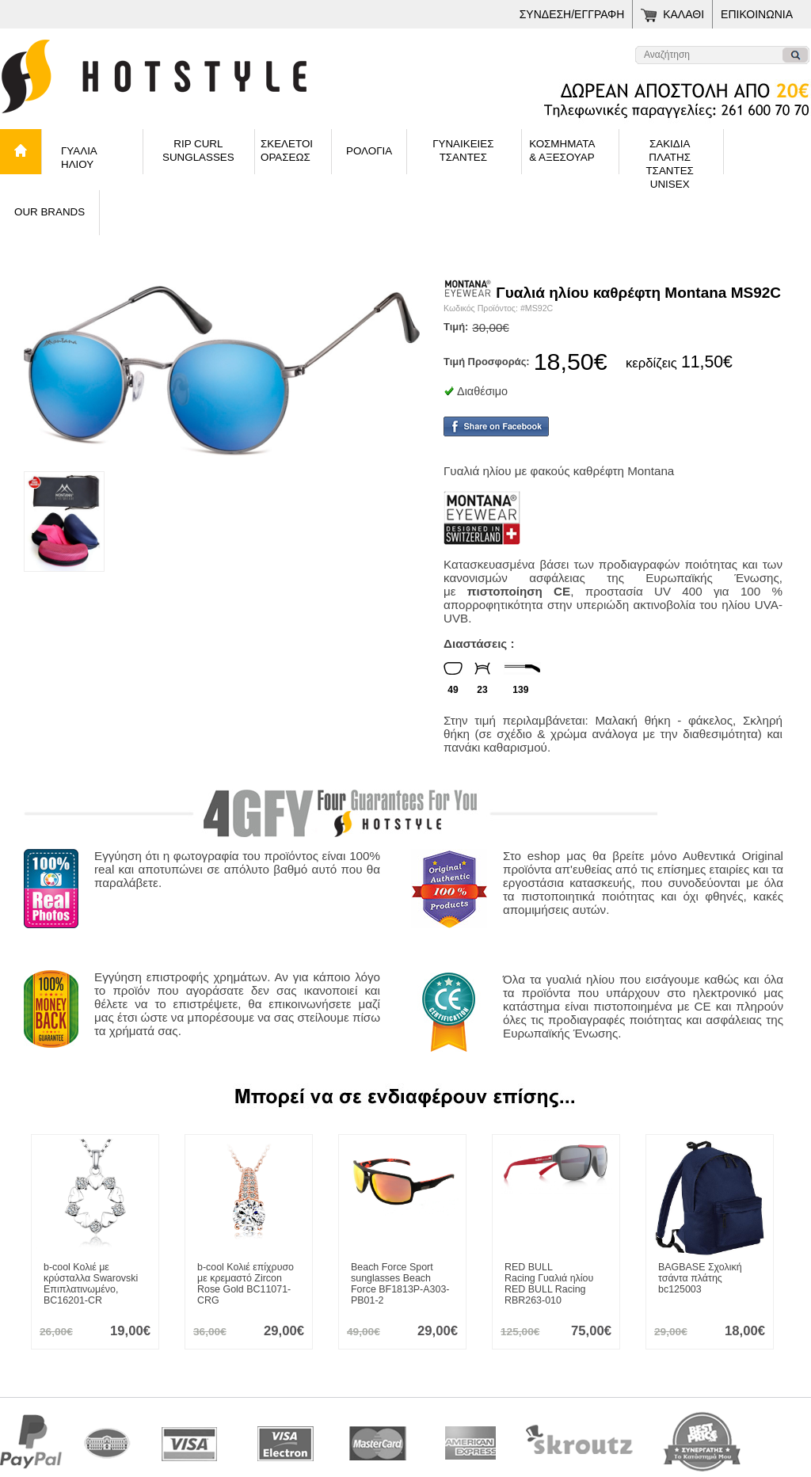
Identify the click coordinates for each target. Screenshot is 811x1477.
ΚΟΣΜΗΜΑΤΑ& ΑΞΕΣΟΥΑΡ (562, 150)
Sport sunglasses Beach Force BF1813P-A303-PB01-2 (400, 1284)
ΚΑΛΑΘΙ (683, 14)
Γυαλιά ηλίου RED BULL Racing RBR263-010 (548, 1284)
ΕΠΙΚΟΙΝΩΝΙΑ (757, 14)
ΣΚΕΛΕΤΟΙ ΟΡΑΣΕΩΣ (287, 150)
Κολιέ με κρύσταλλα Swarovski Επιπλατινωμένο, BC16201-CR (91, 1284)
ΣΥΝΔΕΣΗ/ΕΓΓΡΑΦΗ (572, 14)
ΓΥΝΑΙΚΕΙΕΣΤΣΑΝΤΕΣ (462, 150)
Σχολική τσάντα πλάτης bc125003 (700, 1278)
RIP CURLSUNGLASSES (198, 150)
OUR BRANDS (49, 212)
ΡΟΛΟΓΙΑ (369, 151)
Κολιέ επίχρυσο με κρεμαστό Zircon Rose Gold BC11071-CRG (245, 1284)
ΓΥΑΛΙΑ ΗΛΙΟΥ (79, 157)
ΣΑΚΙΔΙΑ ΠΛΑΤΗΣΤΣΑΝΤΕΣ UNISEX (669, 156)
